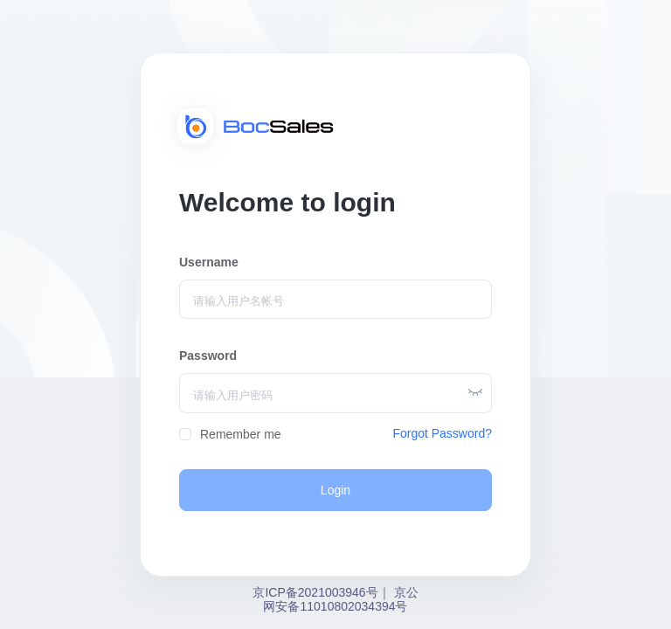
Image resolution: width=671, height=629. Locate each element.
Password (208, 356)
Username (209, 262)
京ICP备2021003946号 (314, 592)
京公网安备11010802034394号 (340, 599)
